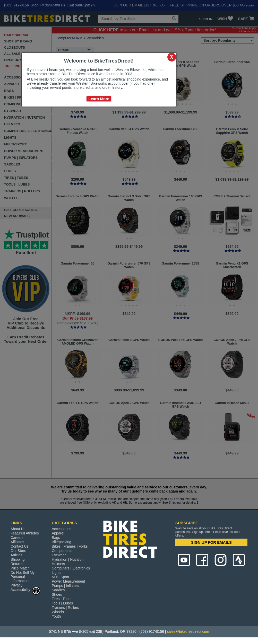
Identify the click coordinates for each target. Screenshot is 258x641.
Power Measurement (68, 581)
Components (62, 551)
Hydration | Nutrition (67, 559)
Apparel (58, 533)
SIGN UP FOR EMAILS (211, 542)
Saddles (58, 590)
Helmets (58, 564)
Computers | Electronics (71, 568)
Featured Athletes (25, 533)
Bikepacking (61, 542)
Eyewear (59, 555)
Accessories (61, 529)
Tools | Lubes (62, 603)
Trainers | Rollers (65, 607)
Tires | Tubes (62, 599)
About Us (18, 529)
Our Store (18, 551)
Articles (16, 555)
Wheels (58, 612)
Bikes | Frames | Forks (70, 546)
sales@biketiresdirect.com (188, 631)
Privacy (16, 585)
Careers (17, 537)
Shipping (18, 559)
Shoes (57, 594)
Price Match (20, 568)
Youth (56, 616)
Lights (56, 572)
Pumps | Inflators (65, 586)
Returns (17, 564)
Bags (56, 537)
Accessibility (25, 589)
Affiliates (17, 542)
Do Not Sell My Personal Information (23, 576)
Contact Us (19, 546)
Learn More (99, 98)
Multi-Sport (60, 577)
